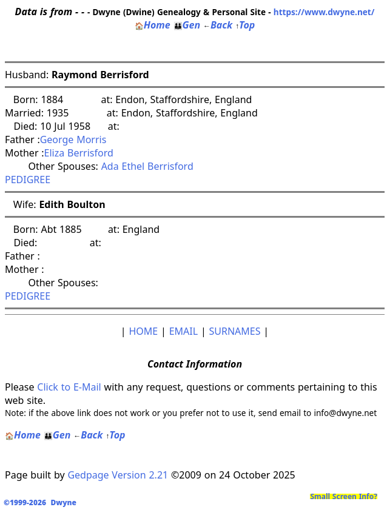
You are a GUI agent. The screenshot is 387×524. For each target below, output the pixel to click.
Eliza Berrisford (78, 153)
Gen (187, 25)
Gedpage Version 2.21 (117, 475)
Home (152, 25)
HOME (143, 331)
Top (245, 25)
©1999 (42, 502)
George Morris (73, 139)
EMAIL (183, 331)
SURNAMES (235, 331)
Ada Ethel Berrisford (147, 166)
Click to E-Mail (69, 387)
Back (217, 25)
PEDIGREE (27, 179)
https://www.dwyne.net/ (324, 12)
